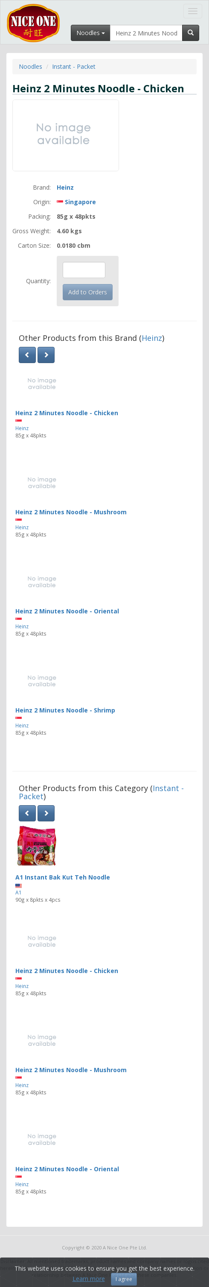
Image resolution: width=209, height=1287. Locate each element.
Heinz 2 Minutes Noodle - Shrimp (65, 710)
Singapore (80, 202)
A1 (18, 892)
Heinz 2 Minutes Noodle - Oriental (67, 611)
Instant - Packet (74, 66)
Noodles (30, 66)
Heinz (65, 187)
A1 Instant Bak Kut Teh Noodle (62, 877)
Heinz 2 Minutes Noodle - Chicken (66, 413)
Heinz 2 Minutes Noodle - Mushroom (71, 512)
